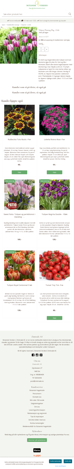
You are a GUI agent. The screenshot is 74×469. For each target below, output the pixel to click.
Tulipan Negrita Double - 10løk (54, 214)
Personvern (37, 394)
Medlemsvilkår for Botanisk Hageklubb (37, 426)
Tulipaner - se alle (25, 25)
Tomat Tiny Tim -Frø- (55, 285)
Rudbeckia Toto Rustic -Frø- (19, 139)
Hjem (3, 25)
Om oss (37, 407)
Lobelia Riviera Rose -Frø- (54, 139)
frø (60, 340)
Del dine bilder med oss (37, 420)
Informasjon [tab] (42, 55)
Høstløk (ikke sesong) (12, 25)
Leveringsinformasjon (37, 410)
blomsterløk (66, 340)
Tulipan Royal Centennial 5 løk (19, 285)
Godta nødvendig (55, 461)
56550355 (38, 378)
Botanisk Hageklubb (37, 390)
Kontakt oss (37, 397)
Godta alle (68, 461)
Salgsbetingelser (37, 403)
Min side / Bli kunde (37, 400)
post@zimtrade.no (37, 381)
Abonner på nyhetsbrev (37, 440)
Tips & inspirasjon (37, 416)
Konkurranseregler (37, 423)
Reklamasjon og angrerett (37, 413)
